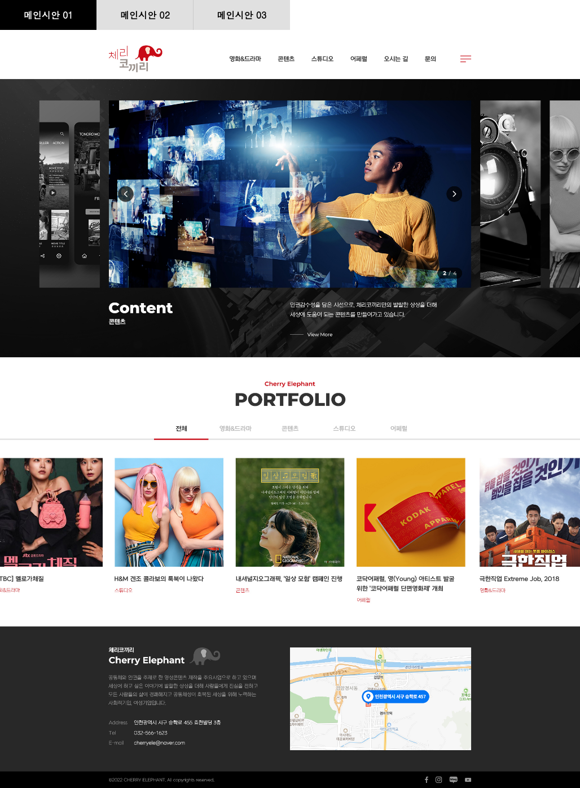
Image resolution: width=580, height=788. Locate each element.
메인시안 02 (145, 14)
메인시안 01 (48, 14)
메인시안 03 (241, 14)
